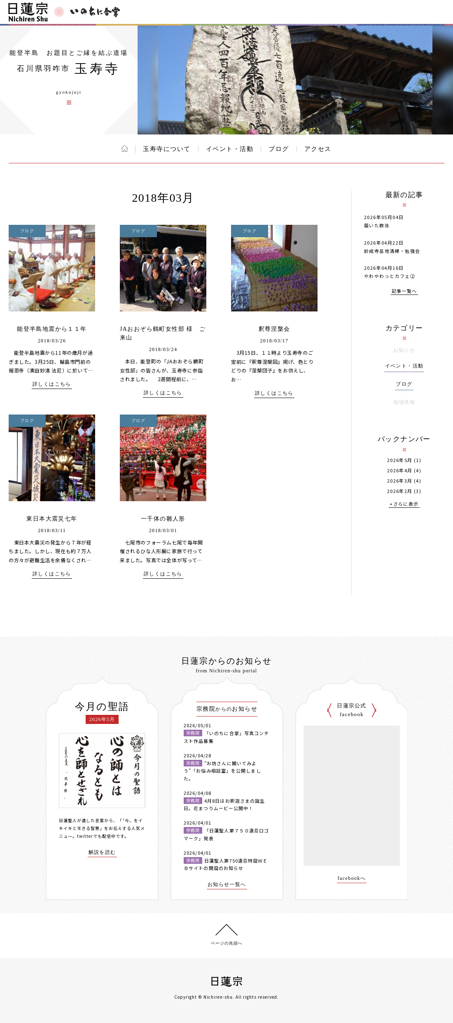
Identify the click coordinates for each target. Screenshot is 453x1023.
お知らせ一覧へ (227, 884)
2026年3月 (400, 480)
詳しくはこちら (52, 384)
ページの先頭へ (227, 943)
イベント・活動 (230, 149)
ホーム (124, 148)
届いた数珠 (377, 225)
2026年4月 (400, 470)
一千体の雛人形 (163, 519)
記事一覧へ (404, 291)
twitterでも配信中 (96, 836)
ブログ (279, 149)
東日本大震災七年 (51, 519)
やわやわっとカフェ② (389, 276)
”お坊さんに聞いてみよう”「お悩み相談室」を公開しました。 (222, 771)
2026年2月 (400, 491)
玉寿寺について (167, 149)
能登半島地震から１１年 (51, 329)
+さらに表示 (404, 504)
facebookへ (352, 878)
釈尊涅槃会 (274, 329)
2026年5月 (400, 460)
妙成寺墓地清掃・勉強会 (392, 251)
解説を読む (102, 852)
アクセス (318, 149)
